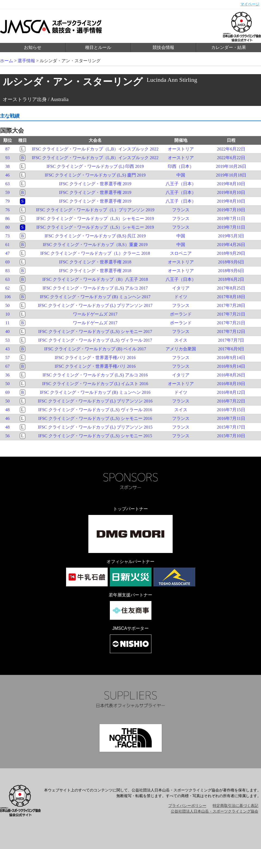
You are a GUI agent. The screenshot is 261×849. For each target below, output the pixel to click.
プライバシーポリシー (187, 806)
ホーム (6, 60)
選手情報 (26, 60)
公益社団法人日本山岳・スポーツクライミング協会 (214, 811)
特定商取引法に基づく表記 (235, 806)
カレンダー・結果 (228, 47)
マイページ (249, 4)
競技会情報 (163, 47)
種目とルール (98, 47)
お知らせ (32, 47)
